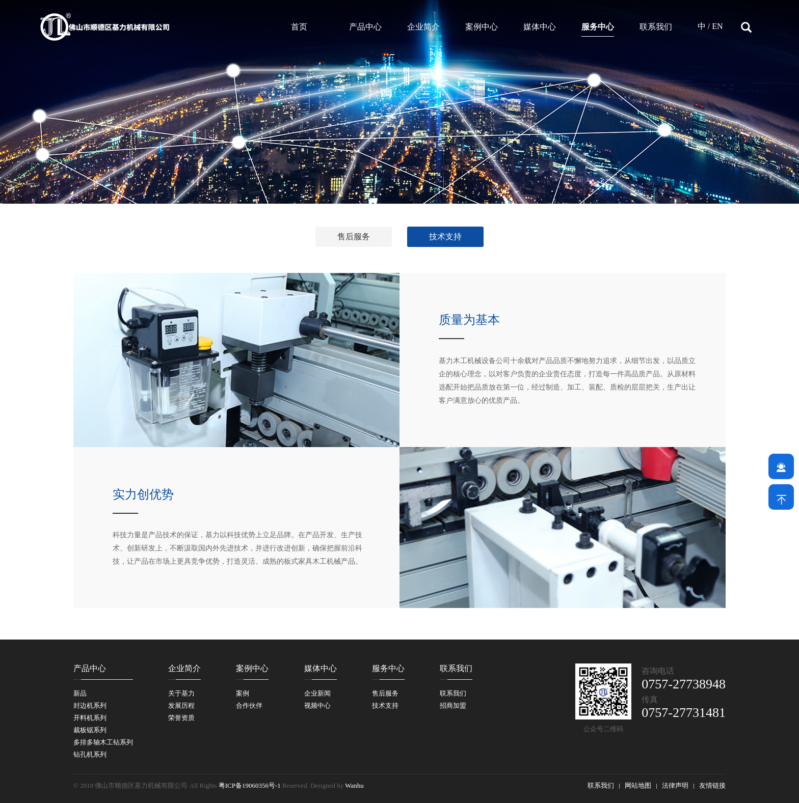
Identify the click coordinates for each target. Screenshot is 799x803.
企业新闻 (317, 693)
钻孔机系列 (89, 754)
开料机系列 (89, 718)
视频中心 (317, 705)
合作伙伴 (249, 705)
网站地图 (638, 785)
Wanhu (354, 785)
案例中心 (481, 26)
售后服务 (353, 236)
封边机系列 (89, 705)
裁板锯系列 (89, 730)
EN (717, 26)
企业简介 (423, 26)
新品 (80, 693)
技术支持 (445, 236)
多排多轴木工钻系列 (103, 742)
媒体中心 (539, 26)
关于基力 (181, 693)
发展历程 (181, 705)
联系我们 (656, 26)
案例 (242, 693)
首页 (299, 26)
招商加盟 (453, 705)
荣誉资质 (181, 718)
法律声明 (675, 785)
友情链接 (712, 785)
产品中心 (365, 26)
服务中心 (597, 26)
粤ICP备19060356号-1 (250, 785)
